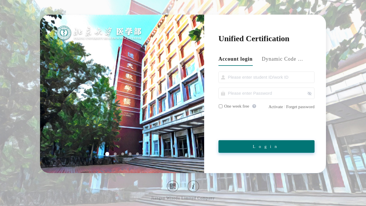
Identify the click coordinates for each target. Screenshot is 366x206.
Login (266, 146)
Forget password (300, 106)
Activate (275, 106)
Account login (235, 59)
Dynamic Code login (283, 59)
